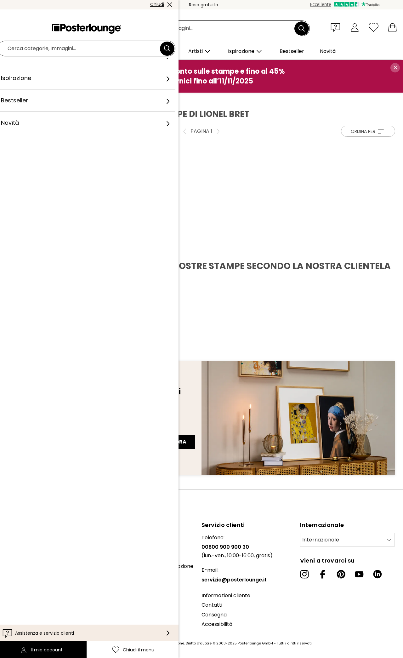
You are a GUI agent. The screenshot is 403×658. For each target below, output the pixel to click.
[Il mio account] (354, 27)
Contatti (212, 605)
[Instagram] (304, 574)
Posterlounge (25, 99)
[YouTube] (359, 574)
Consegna (214, 614)
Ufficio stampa (23, 572)
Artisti (53, 99)
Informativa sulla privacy (35, 607)
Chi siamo (17, 537)
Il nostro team (22, 547)
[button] (337, 27)
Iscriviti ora (168, 441)
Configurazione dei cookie (36, 617)
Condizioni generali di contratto (43, 598)
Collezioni (16, 556)
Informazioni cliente (226, 595)
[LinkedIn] (377, 574)
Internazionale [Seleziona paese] (320, 539)
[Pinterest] (341, 574)
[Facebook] (322, 574)
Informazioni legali (27, 626)
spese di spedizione (166, 643)
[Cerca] (301, 28)
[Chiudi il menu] (373, 27)
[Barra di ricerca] (208, 28)
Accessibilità (217, 624)
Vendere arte (21, 582)
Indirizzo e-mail (32, 430)
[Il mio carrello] (392, 27)
